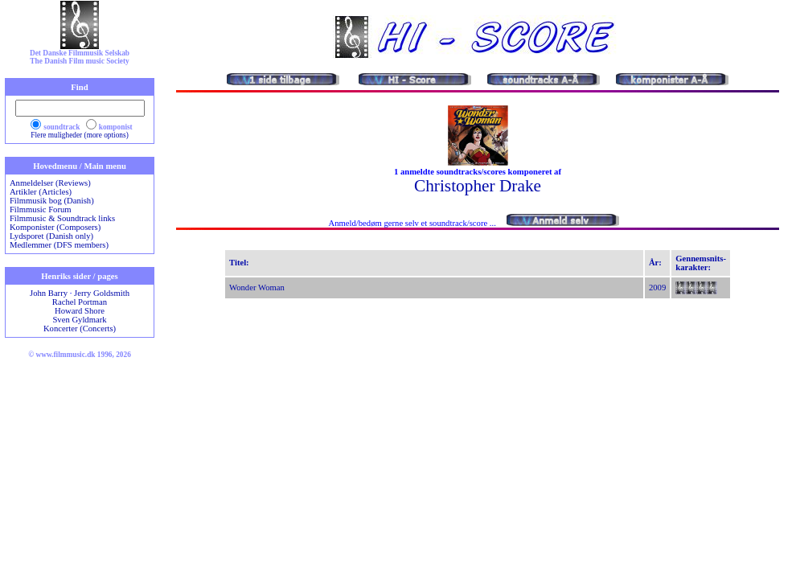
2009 (657, 287)
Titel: (239, 262)
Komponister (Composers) (55, 227)
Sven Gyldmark (79, 319)
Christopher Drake (477, 185)
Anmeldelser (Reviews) (50, 183)
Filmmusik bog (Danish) (52, 200)
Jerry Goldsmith (101, 293)
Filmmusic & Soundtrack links (62, 218)
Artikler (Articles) (41, 191)
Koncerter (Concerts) (79, 328)
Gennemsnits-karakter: (700, 263)
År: (655, 262)
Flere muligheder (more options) (80, 135)
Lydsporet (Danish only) (51, 236)
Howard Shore (80, 310)
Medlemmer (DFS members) (59, 244)
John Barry (49, 293)
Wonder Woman (257, 287)
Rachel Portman (79, 302)
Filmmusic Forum (41, 209)
